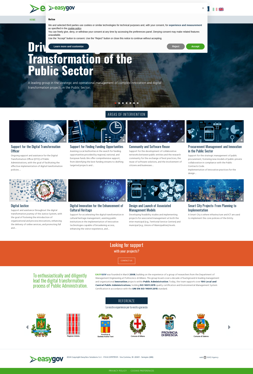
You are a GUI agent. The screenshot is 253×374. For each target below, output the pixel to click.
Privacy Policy (118, 371)
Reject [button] (175, 46)
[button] (203, 8)
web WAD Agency (208, 357)
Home (33, 19)
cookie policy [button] (74, 28)
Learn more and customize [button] (69, 46)
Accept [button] (195, 46)
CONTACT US (126, 260)
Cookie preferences (142, 371)
